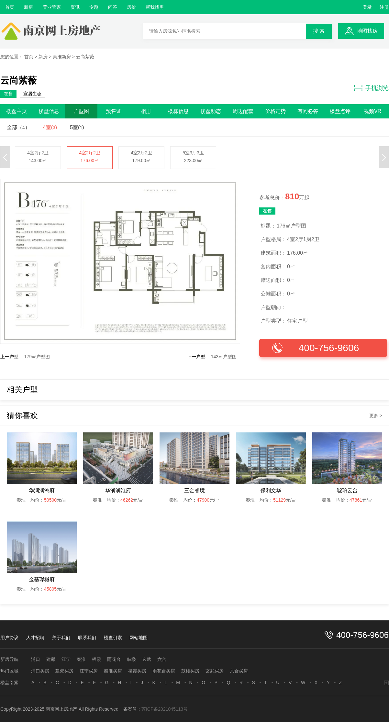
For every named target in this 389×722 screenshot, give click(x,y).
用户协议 (9, 637)
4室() (50, 127)
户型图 (81, 111)
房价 (131, 7)
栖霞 (96, 659)
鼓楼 (131, 659)
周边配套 (243, 111)
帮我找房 (155, 7)
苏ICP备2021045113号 (164, 709)
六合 (161, 659)
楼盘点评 (340, 111)
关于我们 (61, 637)
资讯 (75, 7)
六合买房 (239, 670)
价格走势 (275, 111)
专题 (93, 7)
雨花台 (114, 659)
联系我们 (87, 637)
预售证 (113, 111)
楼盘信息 (49, 111)
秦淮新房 (62, 56)
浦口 (35, 659)
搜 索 (319, 31)
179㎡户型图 (37, 356)
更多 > (375, 415)
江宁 (66, 659)
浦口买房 (40, 670)
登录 (367, 7)
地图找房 (367, 31)
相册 (146, 111)
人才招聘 (35, 637)
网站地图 (138, 637)
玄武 (146, 659)
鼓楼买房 (190, 670)
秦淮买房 (113, 670)
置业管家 (52, 7)
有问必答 (307, 111)
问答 (112, 7)
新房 (28, 7)
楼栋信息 (178, 111)
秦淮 (81, 659)
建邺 (50, 659)
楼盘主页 (16, 111)
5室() (77, 127)
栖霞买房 (137, 670)
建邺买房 (64, 670)
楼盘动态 (210, 111)
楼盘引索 (113, 637)
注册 (384, 7)
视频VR (372, 111)
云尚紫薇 (85, 56)
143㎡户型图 (224, 356)
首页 (9, 7)
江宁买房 (89, 670)
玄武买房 (215, 670)
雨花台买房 (163, 670)
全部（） (18, 127)
